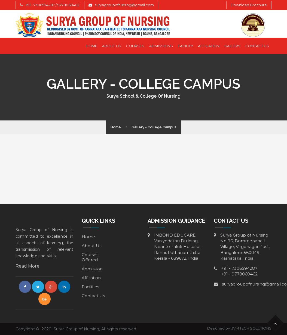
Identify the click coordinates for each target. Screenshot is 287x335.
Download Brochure (249, 5)
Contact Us (257, 46)
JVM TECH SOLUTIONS (251, 328)
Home (91, 46)
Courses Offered (90, 257)
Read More (27, 266)
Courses (135, 46)
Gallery (232, 46)
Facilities (90, 286)
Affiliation (208, 46)
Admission (92, 268)
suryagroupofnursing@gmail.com (124, 5)
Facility (185, 46)
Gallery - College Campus (154, 127)
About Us (111, 46)
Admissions (161, 46)
